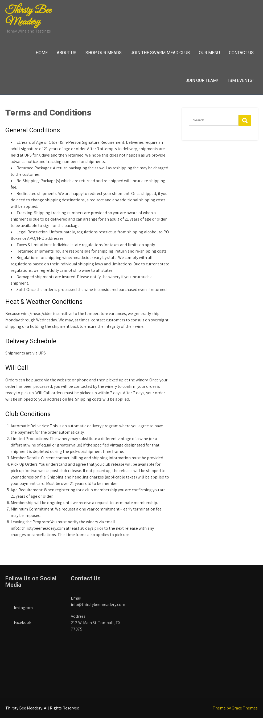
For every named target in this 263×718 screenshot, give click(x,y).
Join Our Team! (202, 80)
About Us (66, 52)
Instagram (19, 606)
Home (42, 52)
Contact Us (241, 52)
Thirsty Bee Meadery (28, 16)
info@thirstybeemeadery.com (98, 604)
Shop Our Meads (103, 52)
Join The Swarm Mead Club (160, 52)
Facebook (18, 620)
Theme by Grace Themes (235, 708)
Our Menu (209, 52)
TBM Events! (240, 80)
